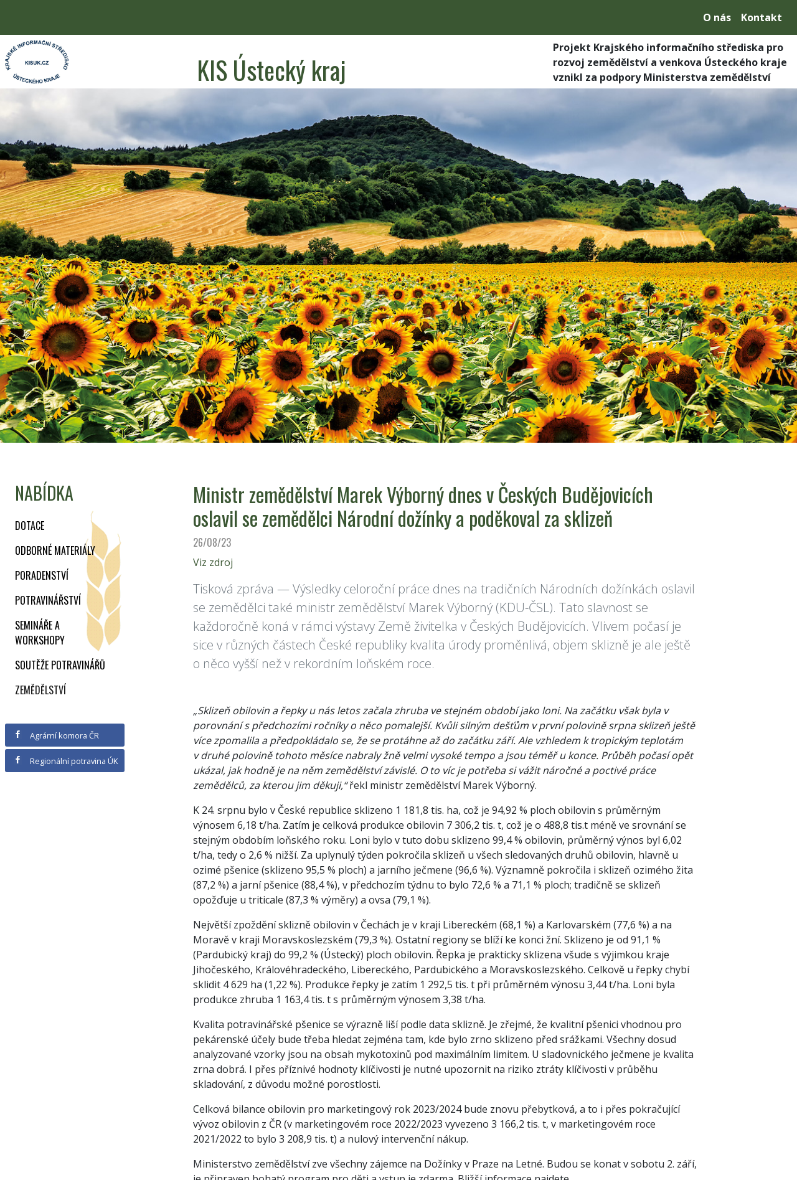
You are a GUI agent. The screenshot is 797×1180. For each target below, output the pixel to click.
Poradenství (41, 575)
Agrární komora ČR (56, 735)
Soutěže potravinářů (60, 665)
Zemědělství (40, 689)
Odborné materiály (55, 550)
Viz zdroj (213, 562)
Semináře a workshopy (40, 633)
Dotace (29, 525)
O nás (717, 17)
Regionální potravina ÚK (66, 761)
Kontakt (761, 17)
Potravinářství (48, 600)
